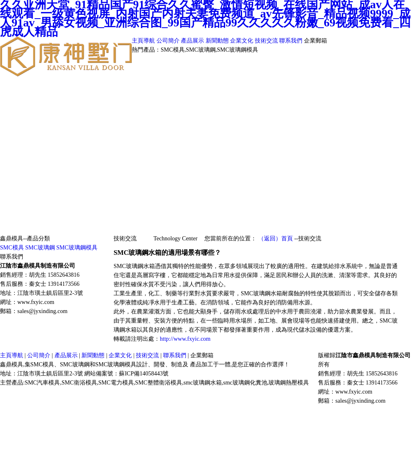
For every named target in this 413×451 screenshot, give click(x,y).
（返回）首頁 (275, 238)
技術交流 (267, 41)
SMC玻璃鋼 (40, 247)
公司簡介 (169, 41)
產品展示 (193, 41)
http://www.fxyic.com (185, 339)
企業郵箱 (315, 41)
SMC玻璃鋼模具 (76, 247)
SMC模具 (12, 247)
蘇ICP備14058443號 (144, 373)
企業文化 (241, 41)
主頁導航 (144, 41)
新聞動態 (218, 41)
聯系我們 (291, 41)
